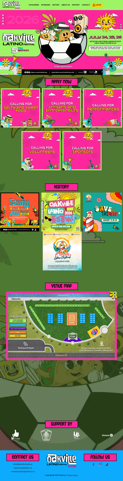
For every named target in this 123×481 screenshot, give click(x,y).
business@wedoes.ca (23, 468)
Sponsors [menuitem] (45, 5)
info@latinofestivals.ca (22, 464)
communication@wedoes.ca (22, 471)
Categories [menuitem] (34, 5)
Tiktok (107, 464)
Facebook (93, 464)
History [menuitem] (55, 5)
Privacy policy (72, 475)
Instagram (100, 464)
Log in (98, 5)
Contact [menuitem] (86, 5)
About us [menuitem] (66, 5)
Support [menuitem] (76, 5)
